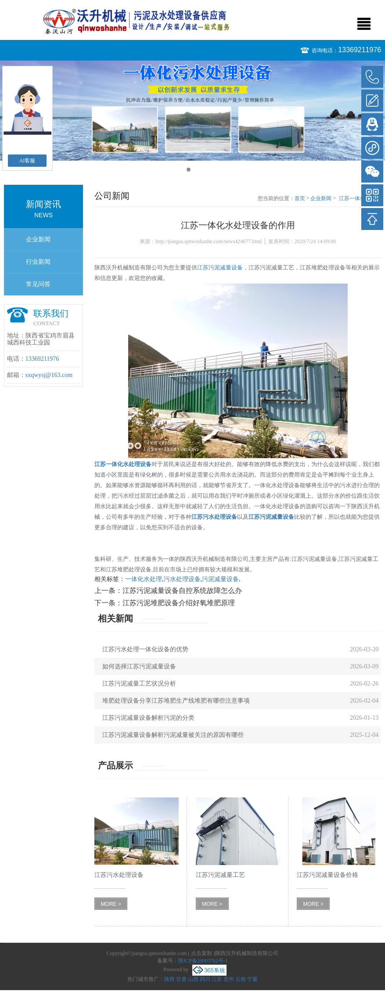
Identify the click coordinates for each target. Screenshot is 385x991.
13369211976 (359, 50)
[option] (192, 111)
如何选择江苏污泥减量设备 (139, 666)
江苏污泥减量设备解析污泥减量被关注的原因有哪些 (173, 735)
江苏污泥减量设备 (220, 267)
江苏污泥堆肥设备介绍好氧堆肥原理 (178, 603)
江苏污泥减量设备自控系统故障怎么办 (182, 590)
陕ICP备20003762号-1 (203, 961)
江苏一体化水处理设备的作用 (360, 198)
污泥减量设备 (220, 579)
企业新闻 (38, 239)
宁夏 (252, 979)
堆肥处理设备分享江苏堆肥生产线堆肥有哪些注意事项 (176, 700)
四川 (205, 979)
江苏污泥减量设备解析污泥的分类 (148, 718)
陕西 (169, 979)
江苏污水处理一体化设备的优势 (145, 649)
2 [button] (197, 170)
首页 (300, 198)
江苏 (217, 979)
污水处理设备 (182, 579)
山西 (193, 979)
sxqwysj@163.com (48, 375)
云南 (240, 979)
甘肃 (181, 979)
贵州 (228, 979)
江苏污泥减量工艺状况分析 (139, 683)
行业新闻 (38, 262)
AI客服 (27, 161)
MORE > (111, 904)
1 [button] (189, 170)
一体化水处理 (143, 579)
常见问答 (38, 284)
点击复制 (201, 953)
